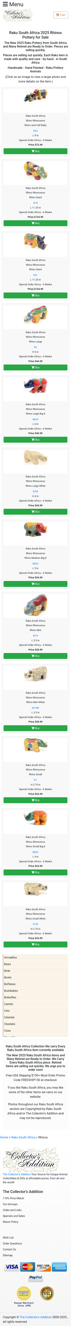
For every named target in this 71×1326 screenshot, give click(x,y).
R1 (35, 779)
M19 (35, 635)
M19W (35, 707)
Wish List (8, 1237)
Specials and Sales (14, 1215)
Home (4, 1137)
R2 (35, 347)
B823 (35, 563)
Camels (8, 1004)
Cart (61, 15)
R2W (35, 491)
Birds (7, 970)
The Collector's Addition (17, 1174)
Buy (35, 151)
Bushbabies (11, 990)
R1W (35, 924)
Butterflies (10, 997)
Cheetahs (9, 1024)
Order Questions (12, 1243)
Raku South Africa (23, 1137)
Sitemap (7, 1255)
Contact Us (9, 1249)
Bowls (7, 977)
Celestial (9, 1017)
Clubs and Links (12, 1210)
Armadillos (10, 957)
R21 (35, 275)
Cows (7, 1030)
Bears (7, 964)
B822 (35, 852)
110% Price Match (13, 1198)
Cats (7, 1010)
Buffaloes (10, 984)
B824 (35, 419)
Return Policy (10, 1221)
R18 (35, 202)
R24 (35, 130)
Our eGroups (10, 1204)
